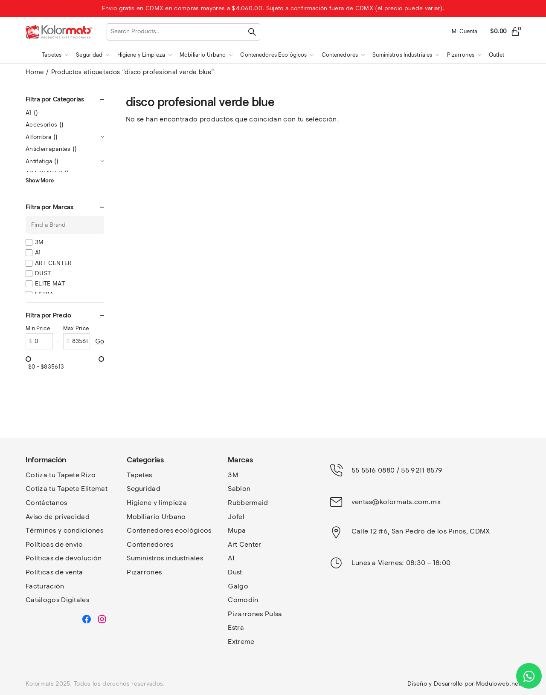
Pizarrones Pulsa (255, 614)
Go (99, 341)
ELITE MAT (50, 283)
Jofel (236, 517)
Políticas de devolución (64, 558)
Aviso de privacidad (58, 517)
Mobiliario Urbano (156, 517)
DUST (43, 273)
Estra (236, 627)
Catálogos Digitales (57, 600)
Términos (42, 530)
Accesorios (45, 124)
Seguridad (143, 488)
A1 (32, 112)
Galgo (238, 586)
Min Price (38, 328)
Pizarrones (144, 572)
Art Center (244, 544)
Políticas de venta (54, 572)
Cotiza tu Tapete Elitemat (66, 488)
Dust (235, 572)
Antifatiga (42, 161)
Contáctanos (46, 503)
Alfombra (42, 137)
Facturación (45, 586)
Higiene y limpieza (157, 503)
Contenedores (150, 544)
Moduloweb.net (498, 683)
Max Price (76, 328)
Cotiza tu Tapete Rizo (61, 475)
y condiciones (80, 530)
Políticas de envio (54, 544)
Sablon (239, 488)
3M (39, 242)
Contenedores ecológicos (169, 530)
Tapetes (139, 475)
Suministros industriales (165, 558)
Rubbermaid (248, 503)
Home (35, 72)
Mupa (237, 530)
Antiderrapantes (51, 149)
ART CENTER (53, 263)
